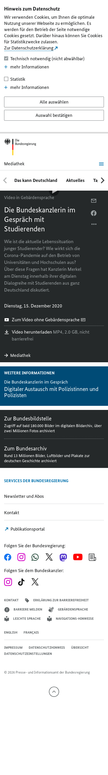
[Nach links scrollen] (5, 180)
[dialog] (54, 66)
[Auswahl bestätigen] (54, 115)
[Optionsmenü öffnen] (94, 225)
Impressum (13, 647)
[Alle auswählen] (54, 102)
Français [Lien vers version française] (31, 632)
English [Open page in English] (10, 632)
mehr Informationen (26, 67)
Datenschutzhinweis (47, 647)
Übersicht (80, 647)
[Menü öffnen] (101, 164)
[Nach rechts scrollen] (103, 180)
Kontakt (11, 512)
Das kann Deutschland (35, 180)
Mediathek (18, 355)
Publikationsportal (24, 529)
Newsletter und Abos (25, 496)
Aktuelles (75, 180)
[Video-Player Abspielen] (54, 190)
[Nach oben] (54, 691)
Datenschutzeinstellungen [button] (28, 654)
